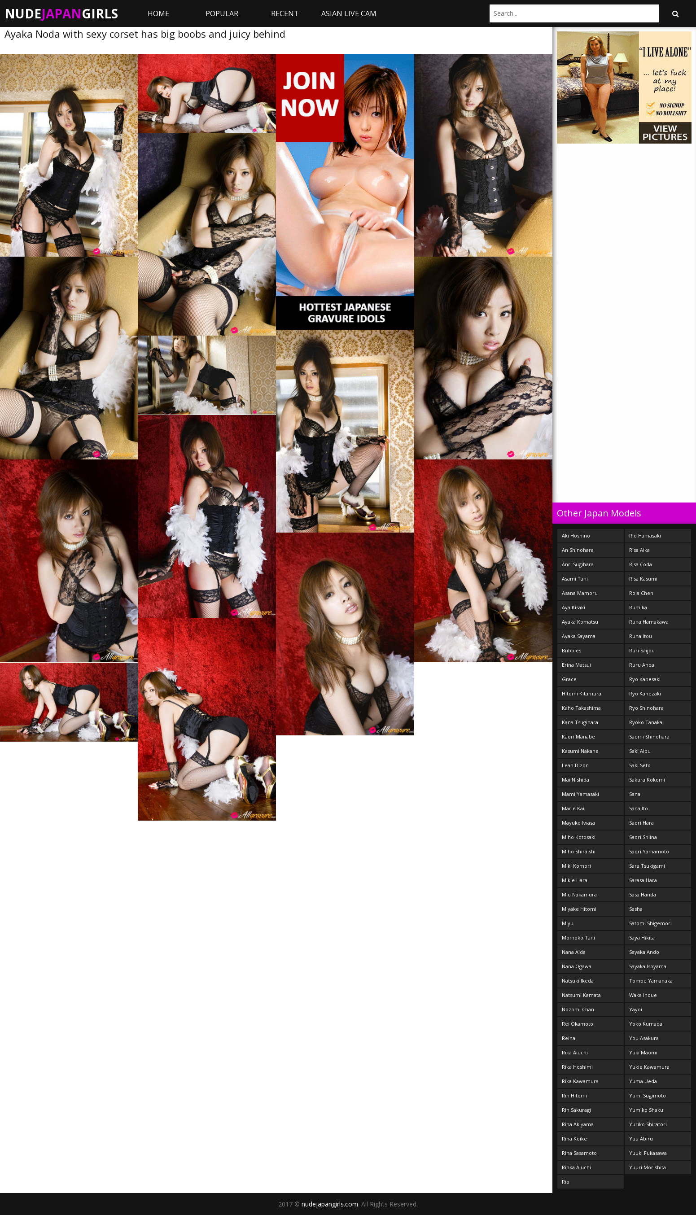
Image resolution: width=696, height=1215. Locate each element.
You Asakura (644, 1038)
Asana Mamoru (580, 593)
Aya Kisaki (573, 607)
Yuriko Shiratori (648, 1124)
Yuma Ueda (643, 1081)
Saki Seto (640, 765)
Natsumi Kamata (581, 995)
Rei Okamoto (577, 1023)
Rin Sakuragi (576, 1109)
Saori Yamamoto (649, 851)
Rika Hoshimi (577, 1066)
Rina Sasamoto (579, 1152)
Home (158, 13)
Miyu (567, 923)
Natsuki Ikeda (578, 980)
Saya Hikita (642, 937)
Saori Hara (641, 822)
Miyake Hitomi (579, 908)
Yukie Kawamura (649, 1066)
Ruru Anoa (641, 664)
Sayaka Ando (644, 951)
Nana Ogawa (576, 966)
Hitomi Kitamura (581, 693)
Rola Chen (641, 593)
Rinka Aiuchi (576, 1167)
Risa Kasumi (643, 578)
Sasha (636, 908)
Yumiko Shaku (646, 1109)
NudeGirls (61, 13)
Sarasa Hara (643, 880)
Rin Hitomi (574, 1095)
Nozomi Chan (578, 1009)
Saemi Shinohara (649, 736)
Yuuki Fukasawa (648, 1152)
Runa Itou (640, 636)
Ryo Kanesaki (645, 679)
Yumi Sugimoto (647, 1095)
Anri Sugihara (578, 564)
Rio (565, 1181)
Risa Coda (640, 564)
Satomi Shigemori (650, 923)
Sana (634, 794)
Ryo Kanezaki (645, 693)
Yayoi (635, 1009)
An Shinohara (578, 549)
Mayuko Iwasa (578, 822)
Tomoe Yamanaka (651, 980)
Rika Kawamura (580, 1081)
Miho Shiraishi (578, 851)
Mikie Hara (574, 880)
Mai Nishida (575, 779)
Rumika (638, 607)
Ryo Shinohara (646, 707)
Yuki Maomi (643, 1052)
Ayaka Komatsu (580, 621)
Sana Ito (638, 808)
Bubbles (571, 650)
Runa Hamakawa (649, 621)
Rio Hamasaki (645, 535)
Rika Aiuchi (575, 1052)
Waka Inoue (643, 995)
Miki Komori (576, 865)
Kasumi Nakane (580, 750)
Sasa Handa (642, 894)
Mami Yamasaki (580, 794)
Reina (568, 1038)
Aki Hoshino (576, 535)
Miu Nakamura (579, 894)
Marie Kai (573, 808)
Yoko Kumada (645, 1023)
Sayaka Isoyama (647, 966)
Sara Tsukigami (647, 865)
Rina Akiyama (578, 1124)
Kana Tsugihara (580, 722)
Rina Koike (574, 1138)
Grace (569, 679)
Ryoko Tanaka (645, 722)
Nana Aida (574, 951)
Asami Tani (575, 578)
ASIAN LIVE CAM (348, 13)
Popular (222, 13)
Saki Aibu (640, 750)
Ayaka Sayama (578, 636)
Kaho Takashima (581, 707)
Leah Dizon (575, 765)
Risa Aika (639, 549)
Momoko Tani (578, 937)
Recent (285, 13)
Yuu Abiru (641, 1138)
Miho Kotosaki (578, 837)
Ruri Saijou (642, 650)
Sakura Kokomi (647, 779)
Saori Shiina (643, 837)
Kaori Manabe (578, 736)
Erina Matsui (576, 664)
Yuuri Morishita (647, 1167)
